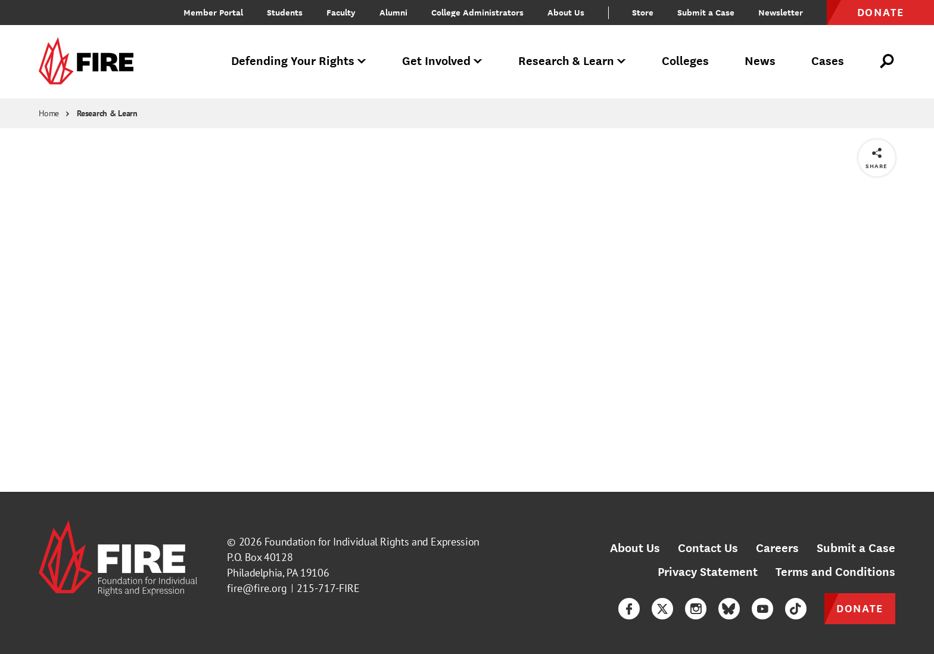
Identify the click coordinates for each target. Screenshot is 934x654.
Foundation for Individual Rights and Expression (372, 541)
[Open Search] (887, 61)
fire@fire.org (257, 588)
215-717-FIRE (328, 588)
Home (49, 113)
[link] (90, 61)
